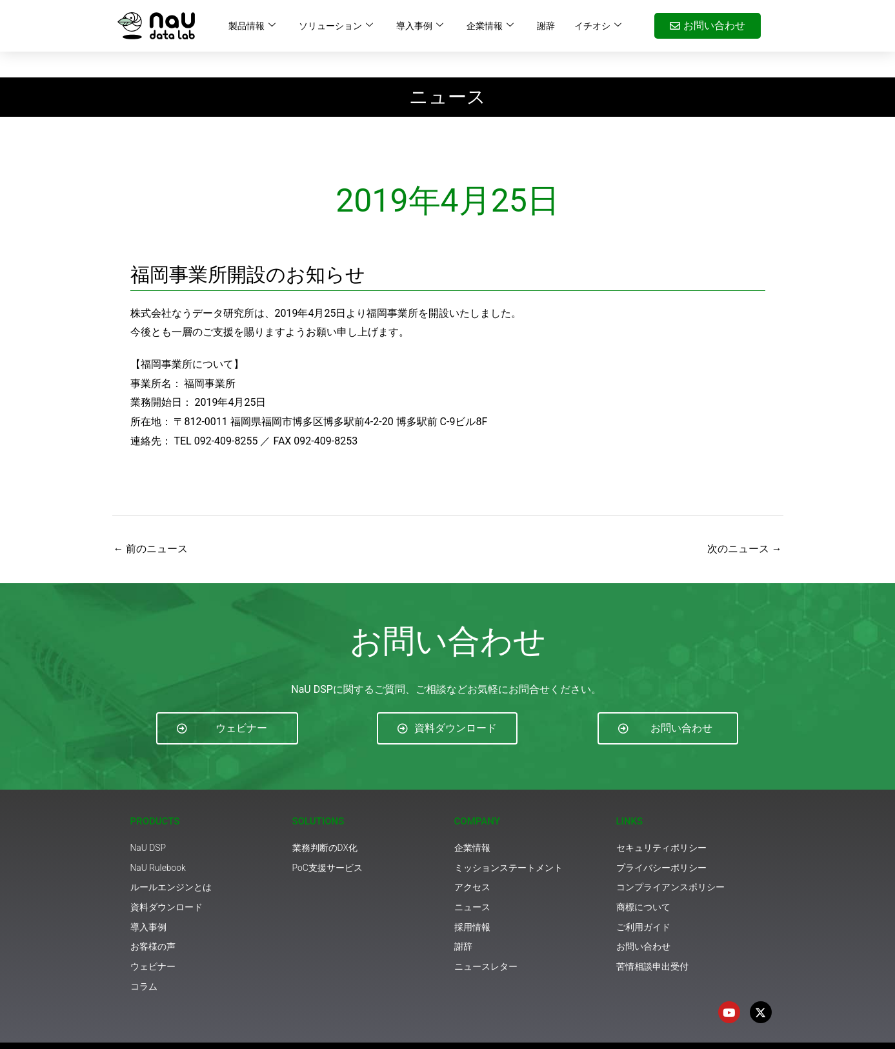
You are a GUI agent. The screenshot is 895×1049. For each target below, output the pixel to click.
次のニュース (744, 523)
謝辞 (546, 26)
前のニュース (151, 523)
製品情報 (252, 25)
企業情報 (490, 25)
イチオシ (597, 25)
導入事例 (419, 25)
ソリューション (336, 25)
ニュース (447, 71)
